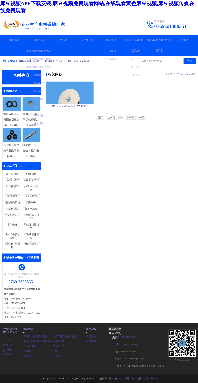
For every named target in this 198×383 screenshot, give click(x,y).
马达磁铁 (56, 355)
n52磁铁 (87, 61)
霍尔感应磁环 (12, 215)
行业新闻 (90, 341)
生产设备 (6, 349)
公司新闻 (90, 336)
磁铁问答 (63, 40)
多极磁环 (27, 350)
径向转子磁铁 (66, 61)
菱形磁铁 (31, 202)
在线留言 (183, 40)
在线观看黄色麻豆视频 (63, 336)
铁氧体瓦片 (58, 346)
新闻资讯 (111, 40)
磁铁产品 (38, 40)
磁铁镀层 (39, 61)
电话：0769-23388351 (125, 344)
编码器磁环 (25, 61)
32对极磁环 (12, 186)
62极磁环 (31, 173)
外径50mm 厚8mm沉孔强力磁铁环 (69, 119)
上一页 (111, 133)
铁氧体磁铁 (29, 346)
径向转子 (56, 350)
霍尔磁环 (12, 224)
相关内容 (191, 74)
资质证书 (6, 344)
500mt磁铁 (31, 196)
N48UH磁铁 (12, 180)
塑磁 (78, 61)
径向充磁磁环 (31, 244)
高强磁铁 (12, 196)
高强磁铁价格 (12, 202)
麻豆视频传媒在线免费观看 (36, 341)
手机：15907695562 (124, 337)
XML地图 (136, 378)
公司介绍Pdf (149, 378)
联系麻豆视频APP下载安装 (159, 45)
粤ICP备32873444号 (119, 378)
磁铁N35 (51, 61)
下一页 (130, 133)
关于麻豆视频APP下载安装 (135, 45)
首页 (179, 74)
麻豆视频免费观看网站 (34, 336)
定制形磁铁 (12, 208)
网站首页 (14, 40)
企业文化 (6, 339)
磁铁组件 (27, 355)
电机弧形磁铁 (31, 180)
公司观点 (6, 353)
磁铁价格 (87, 40)
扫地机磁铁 (31, 208)
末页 (141, 133)
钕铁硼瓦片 (58, 341)
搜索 (189, 61)
